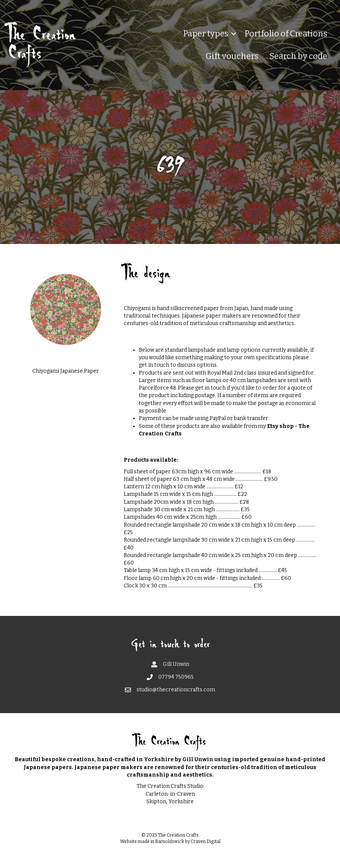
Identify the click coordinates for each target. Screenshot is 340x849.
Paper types (205, 34)
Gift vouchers (232, 56)
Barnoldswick (169, 841)
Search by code (298, 56)
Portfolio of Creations (285, 34)
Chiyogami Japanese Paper (65, 371)
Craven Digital (205, 841)
